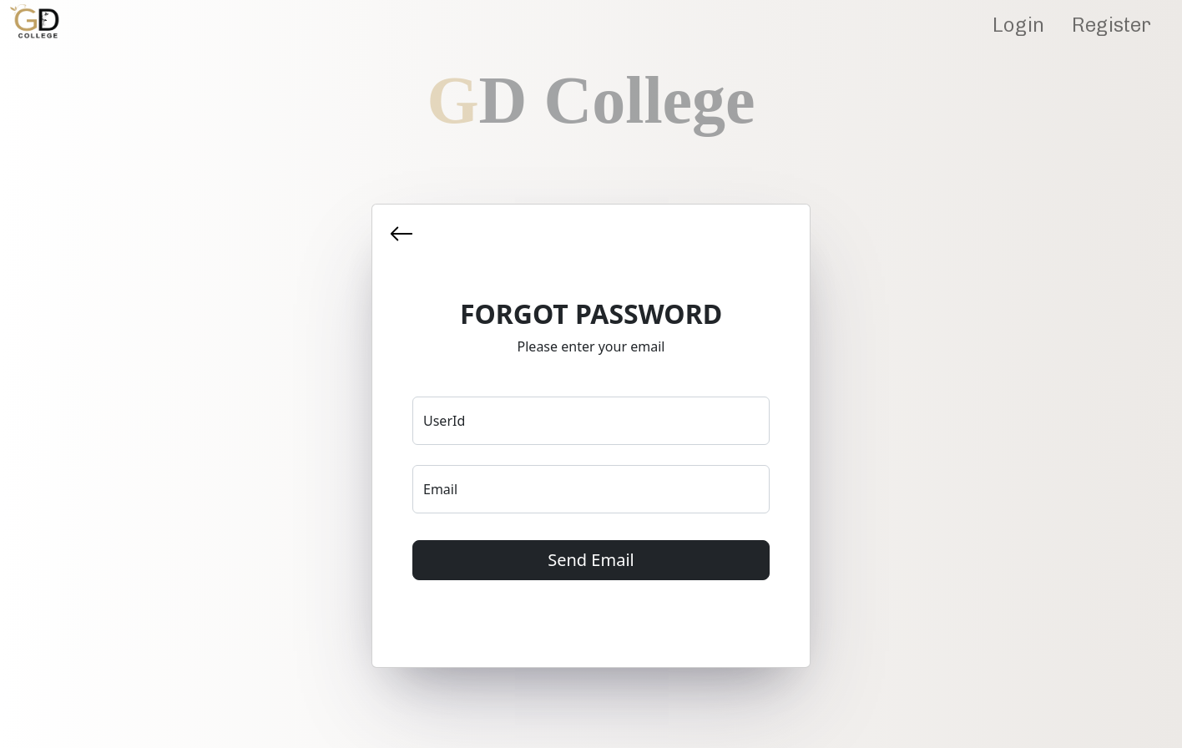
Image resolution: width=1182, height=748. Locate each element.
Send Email (591, 559)
